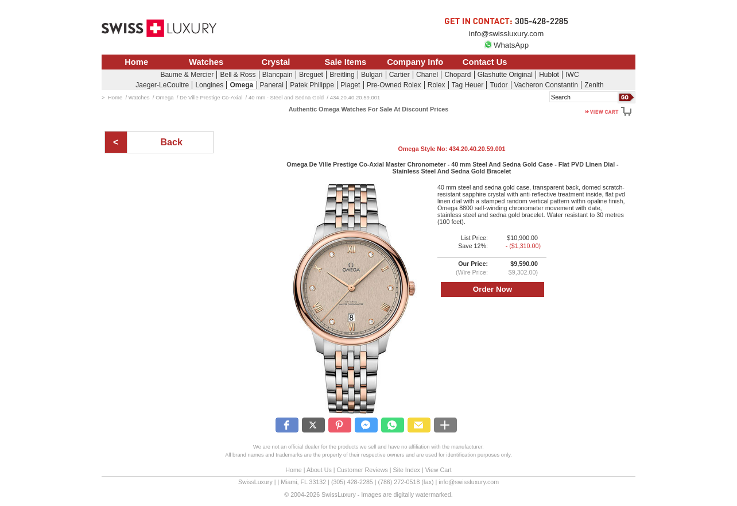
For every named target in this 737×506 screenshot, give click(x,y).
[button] (287, 425)
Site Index (406, 469)
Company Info (415, 62)
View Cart (438, 469)
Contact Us (485, 62)
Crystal (276, 62)
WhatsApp (506, 45)
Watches (206, 62)
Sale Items (345, 62)
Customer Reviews (361, 469)
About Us (319, 469)
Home (136, 62)
